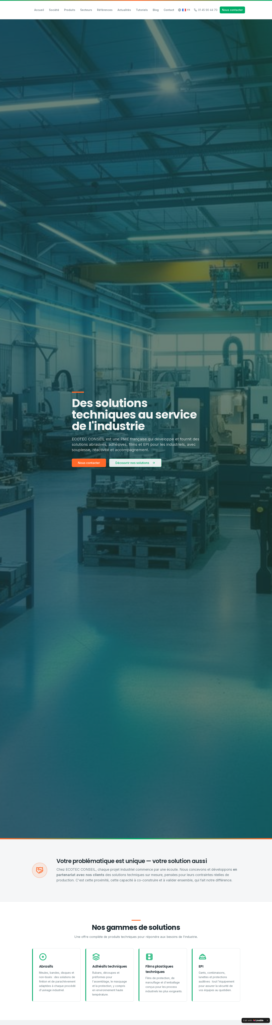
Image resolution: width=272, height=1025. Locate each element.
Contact (169, 9)
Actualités (124, 9)
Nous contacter (232, 9)
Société (54, 9)
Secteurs (86, 9)
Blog (156, 9)
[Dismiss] (267, 1020)
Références (105, 9)
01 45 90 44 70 (205, 9)
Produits (69, 9)
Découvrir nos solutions (135, 463)
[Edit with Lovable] (253, 1020)
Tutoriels (142, 9)
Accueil (39, 9)
